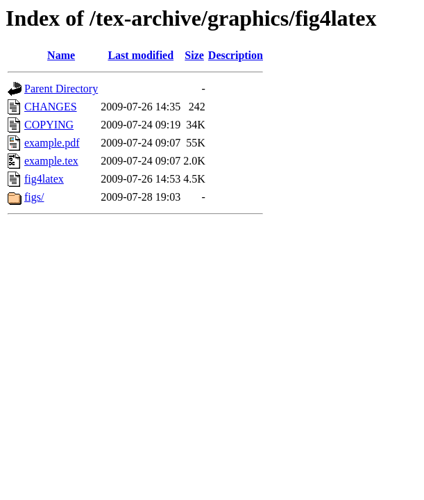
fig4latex (44, 179)
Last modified (140, 55)
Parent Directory (61, 88)
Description (235, 55)
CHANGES (50, 106)
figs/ (34, 197)
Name (61, 55)
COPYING (49, 125)
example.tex (51, 161)
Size (194, 55)
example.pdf (52, 143)
